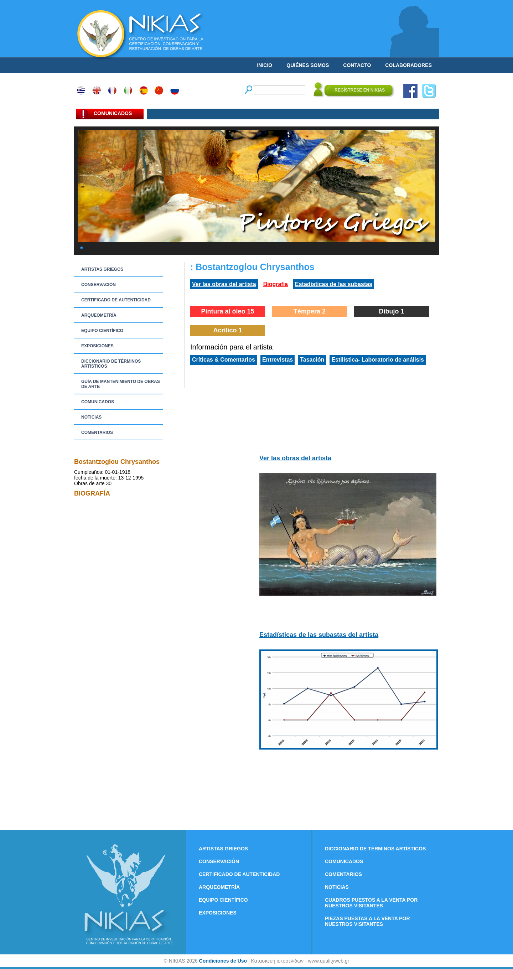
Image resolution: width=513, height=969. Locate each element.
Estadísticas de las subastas (333, 284)
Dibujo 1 (391, 311)
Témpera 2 (310, 311)
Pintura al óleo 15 (227, 311)
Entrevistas (277, 360)
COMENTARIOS (97, 432)
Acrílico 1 (227, 330)
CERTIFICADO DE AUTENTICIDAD (116, 299)
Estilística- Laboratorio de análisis (377, 360)
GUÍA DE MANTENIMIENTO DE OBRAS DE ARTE (120, 384)
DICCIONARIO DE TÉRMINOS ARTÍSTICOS (111, 364)
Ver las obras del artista (224, 284)
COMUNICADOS (97, 401)
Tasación (312, 360)
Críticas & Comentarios (223, 360)
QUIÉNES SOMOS (307, 65)
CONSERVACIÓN (98, 284)
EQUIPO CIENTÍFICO (102, 330)
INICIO (264, 65)
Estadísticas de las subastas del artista (318, 634)
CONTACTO (357, 65)
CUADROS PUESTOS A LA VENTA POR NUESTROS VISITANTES (371, 902)
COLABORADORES (408, 65)
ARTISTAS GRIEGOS (102, 269)
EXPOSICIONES (97, 345)
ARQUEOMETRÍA (98, 315)
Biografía (275, 284)
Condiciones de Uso (223, 961)
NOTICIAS (91, 417)
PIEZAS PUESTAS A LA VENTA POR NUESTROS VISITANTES (367, 921)
